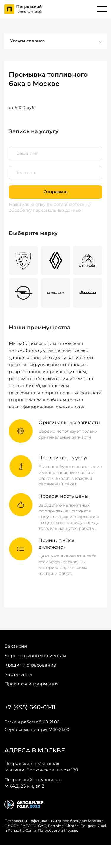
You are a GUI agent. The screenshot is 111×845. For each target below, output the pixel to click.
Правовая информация (31, 684)
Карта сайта (18, 674)
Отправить (55, 191)
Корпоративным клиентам (35, 655)
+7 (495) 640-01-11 (29, 707)
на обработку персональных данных (50, 207)
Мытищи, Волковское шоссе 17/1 (41, 766)
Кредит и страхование (30, 665)
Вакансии (15, 646)
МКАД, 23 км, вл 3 (33, 782)
